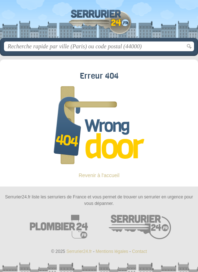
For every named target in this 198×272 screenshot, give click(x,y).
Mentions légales (112, 251)
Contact (139, 251)
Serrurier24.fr (99, 21)
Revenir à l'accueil (99, 175)
